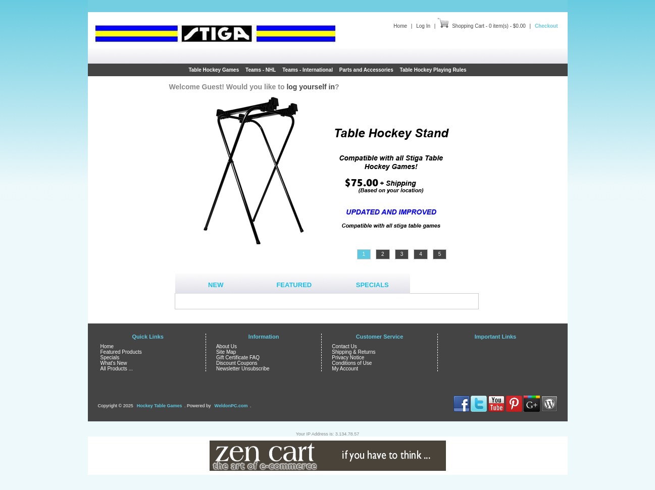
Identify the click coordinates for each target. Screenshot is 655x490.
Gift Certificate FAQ (238, 357)
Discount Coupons (237, 363)
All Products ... (116, 368)
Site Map (226, 352)
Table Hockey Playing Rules (433, 70)
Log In (423, 26)
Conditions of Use (352, 363)
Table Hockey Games (213, 70)
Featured (294, 285)
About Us (226, 346)
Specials (372, 285)
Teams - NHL (260, 70)
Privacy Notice (348, 357)
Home (400, 26)
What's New (113, 363)
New (215, 285)
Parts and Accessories (366, 70)
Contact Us (344, 346)
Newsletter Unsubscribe (243, 368)
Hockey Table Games (159, 405)
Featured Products (121, 352)
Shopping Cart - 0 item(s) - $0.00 (489, 26)
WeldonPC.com (231, 405)
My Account (345, 368)
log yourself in (310, 87)
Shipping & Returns (353, 352)
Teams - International (307, 70)
